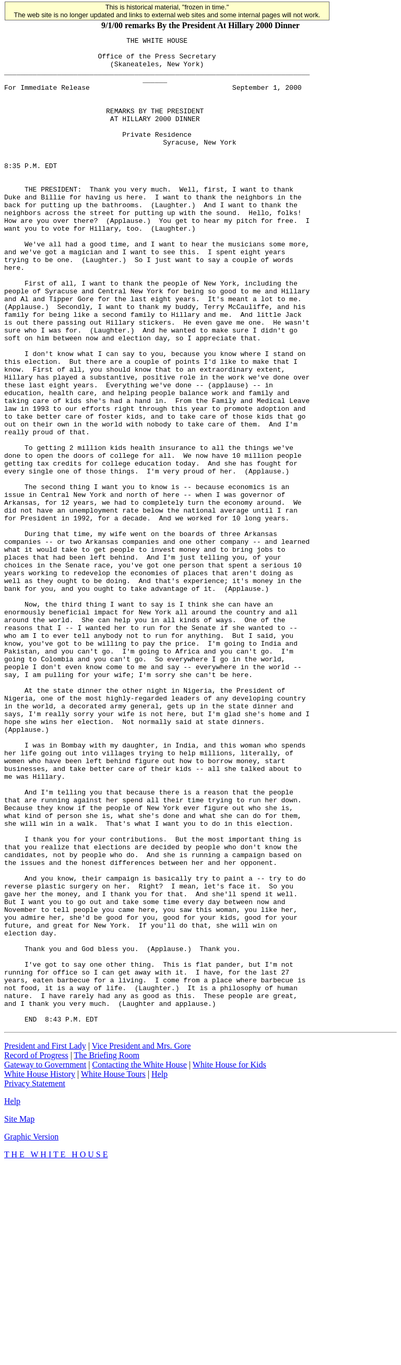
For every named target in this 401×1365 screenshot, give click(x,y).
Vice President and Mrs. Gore (141, 1243)
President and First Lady (45, 1243)
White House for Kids (229, 1261)
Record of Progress (36, 1252)
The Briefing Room (106, 1252)
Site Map (19, 1316)
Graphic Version (31, 1334)
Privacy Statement (34, 1280)
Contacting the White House (139, 1261)
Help (159, 1271)
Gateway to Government (45, 1261)
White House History (39, 1271)
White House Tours (113, 1271)
